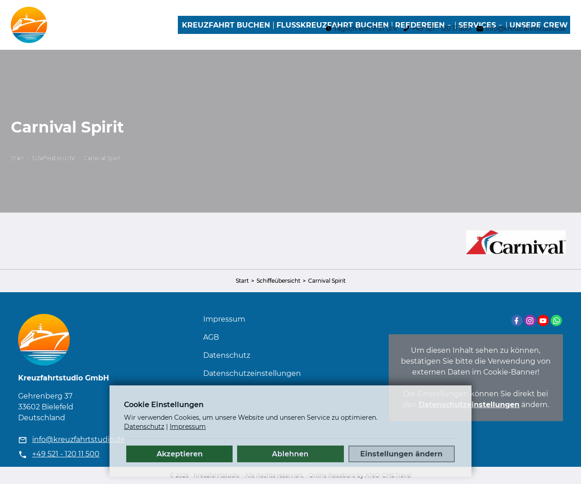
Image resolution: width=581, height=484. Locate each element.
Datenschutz (226, 355)
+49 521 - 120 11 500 (66, 454)
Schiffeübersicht (54, 158)
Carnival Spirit (102, 158)
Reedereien (420, 25)
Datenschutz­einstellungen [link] (252, 373)
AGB (211, 337)
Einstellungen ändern (401, 453)
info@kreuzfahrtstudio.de (78, 439)
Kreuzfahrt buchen (226, 25)
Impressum (224, 319)
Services (477, 25)
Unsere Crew (539, 25)
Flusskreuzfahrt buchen (332, 25)
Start (17, 158)
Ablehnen (290, 453)
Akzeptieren (180, 453)
